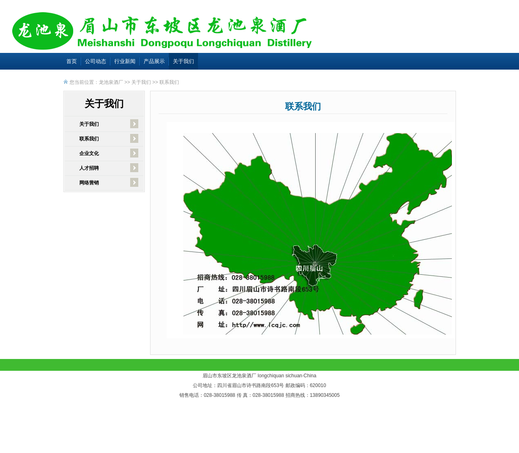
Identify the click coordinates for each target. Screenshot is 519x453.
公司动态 (95, 61)
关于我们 (183, 61)
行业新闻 (124, 61)
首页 (71, 61)
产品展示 (154, 61)
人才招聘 (89, 168)
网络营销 (89, 183)
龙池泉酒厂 (111, 82)
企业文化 (89, 153)
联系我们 (169, 82)
